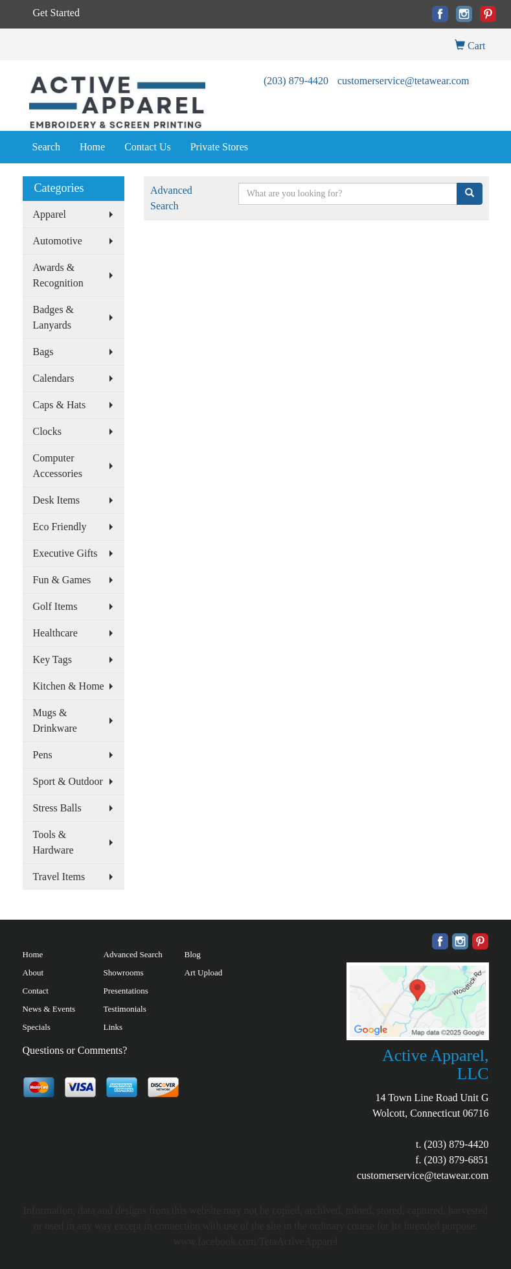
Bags (43, 351)
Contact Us (147, 146)
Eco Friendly (60, 526)
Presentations (126, 990)
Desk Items (56, 500)
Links (113, 1027)
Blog (193, 954)
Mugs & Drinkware (55, 720)
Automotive (57, 240)
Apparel (50, 214)
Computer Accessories (57, 465)
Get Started (56, 12)
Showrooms (124, 972)
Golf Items (55, 606)
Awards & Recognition (58, 275)
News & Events (49, 1009)
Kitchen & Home (68, 686)
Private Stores (219, 146)
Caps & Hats (59, 404)
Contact (36, 990)
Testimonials (125, 1009)
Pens (42, 754)
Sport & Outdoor (68, 781)
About (33, 972)
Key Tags (52, 659)
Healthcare (55, 632)
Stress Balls (57, 807)
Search (46, 146)
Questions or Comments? (75, 1050)
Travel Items (59, 876)
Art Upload (204, 972)
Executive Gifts (65, 553)
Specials (37, 1027)
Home (92, 146)
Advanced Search (133, 954)
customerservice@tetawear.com (403, 80)
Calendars (53, 378)
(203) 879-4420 (296, 80)
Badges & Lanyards (53, 317)
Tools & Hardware (53, 842)
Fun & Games (62, 579)
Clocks (47, 431)
